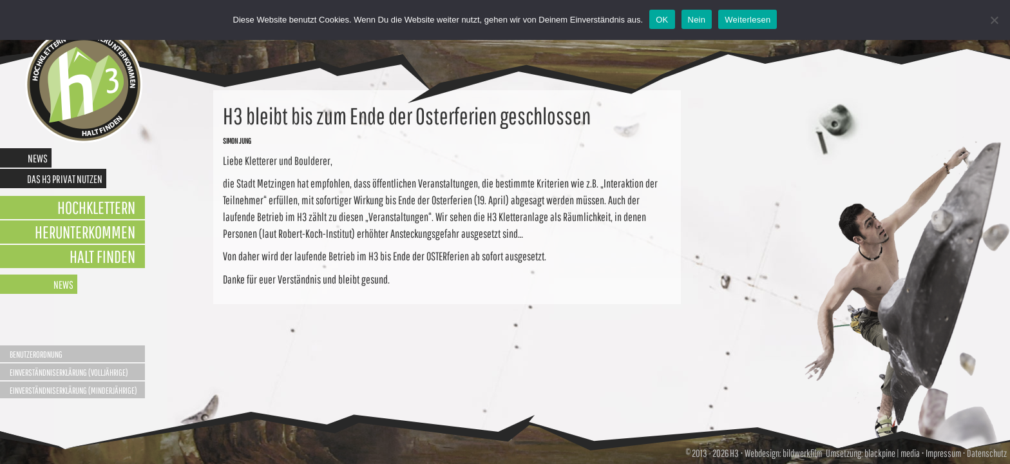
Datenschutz (987, 453)
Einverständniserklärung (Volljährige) (69, 372)
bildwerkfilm (802, 453)
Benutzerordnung (36, 354)
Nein (697, 19)
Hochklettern (96, 207)
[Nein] (993, 20)
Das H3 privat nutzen (64, 179)
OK (662, 19)
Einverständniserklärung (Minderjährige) (73, 390)
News (38, 158)
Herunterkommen (85, 232)
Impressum (943, 453)
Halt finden (102, 256)
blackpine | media (891, 453)
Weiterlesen (747, 19)
